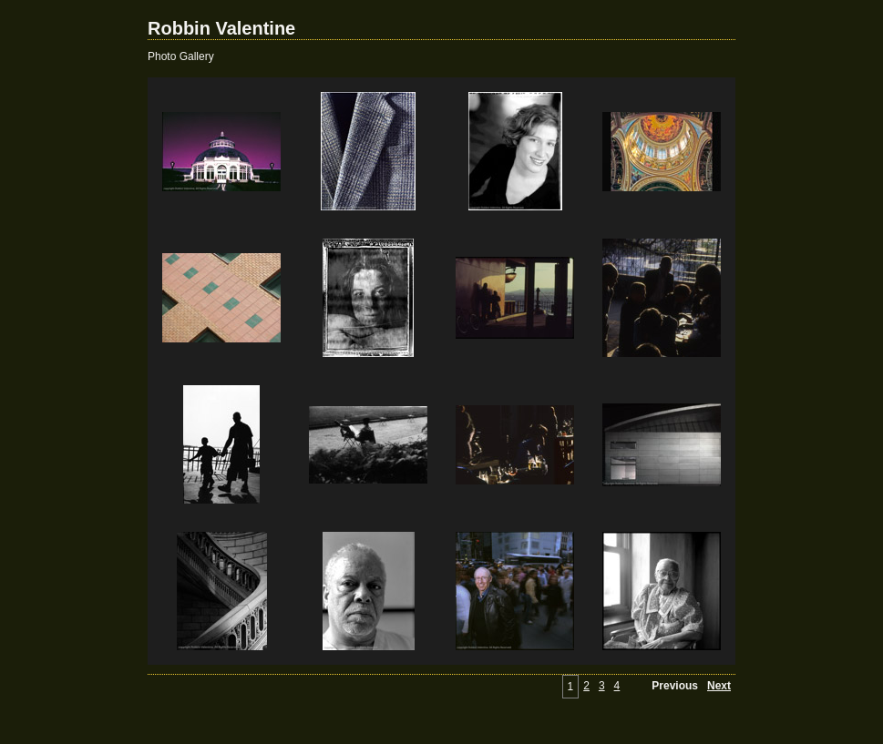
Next (719, 685)
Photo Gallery (181, 56)
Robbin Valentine (221, 28)
